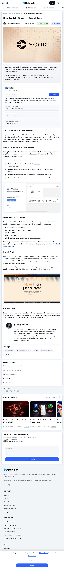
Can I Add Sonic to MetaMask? (12, 366)
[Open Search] (7, 3)
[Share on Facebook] (10, 391)
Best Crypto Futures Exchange (12, 528)
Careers (6, 498)
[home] (32, 3)
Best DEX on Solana (9, 532)
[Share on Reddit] (18, 391)
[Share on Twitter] (2, 391)
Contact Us (7, 502)
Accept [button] (32, 565)
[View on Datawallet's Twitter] (5, 484)
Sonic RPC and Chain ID (10, 374)
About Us (6, 495)
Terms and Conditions (10, 508)
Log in (52, 3)
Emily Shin (17, 23)
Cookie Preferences (9, 505)
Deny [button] (32, 560)
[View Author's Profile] (3, 427)
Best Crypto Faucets (10, 525)
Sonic (5, 256)
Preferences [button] (32, 556)
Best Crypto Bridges (9, 522)
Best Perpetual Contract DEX (12, 535)
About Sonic (7, 378)
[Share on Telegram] (14, 391)
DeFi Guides (7, 548)
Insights (26, 427)
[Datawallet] (32, 469)
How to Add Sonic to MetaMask (13, 370)
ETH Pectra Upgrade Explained (12, 538)
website (37, 164)
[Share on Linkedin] (6, 391)
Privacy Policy (7, 512)
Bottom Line (7, 382)
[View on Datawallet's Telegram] (9, 484)
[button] (2, 3)
